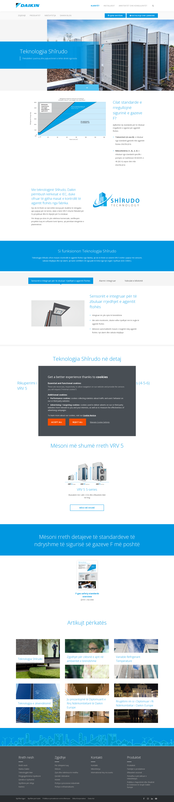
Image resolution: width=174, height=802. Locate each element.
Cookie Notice (89, 415)
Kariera (21, 786)
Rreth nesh (23, 765)
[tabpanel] (87, 315)
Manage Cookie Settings (100, 422)
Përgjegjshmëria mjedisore (30, 776)
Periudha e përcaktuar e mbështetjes (137, 777)
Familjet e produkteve (136, 769)
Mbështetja (50, 15)
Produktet (35, 15)
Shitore (58, 769)
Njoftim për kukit (34, 798)
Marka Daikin (24, 769)
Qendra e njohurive (26, 779)
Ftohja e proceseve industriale (67, 783)
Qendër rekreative (62, 776)
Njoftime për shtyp (26, 783)
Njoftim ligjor (21, 798)
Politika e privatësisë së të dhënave (56, 798)
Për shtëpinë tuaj (62, 765)
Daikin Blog (65, 15)
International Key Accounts (102, 772)
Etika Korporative (79, 798)
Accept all (56, 422)
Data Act (91, 798)
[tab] (60, 281)
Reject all (78, 422)
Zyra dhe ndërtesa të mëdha (66, 772)
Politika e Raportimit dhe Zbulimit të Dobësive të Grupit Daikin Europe (140, 784)
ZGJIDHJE (22, 15)
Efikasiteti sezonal (134, 772)
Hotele (57, 779)
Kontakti (94, 765)
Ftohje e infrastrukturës (64, 786)
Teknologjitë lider (26, 772)
